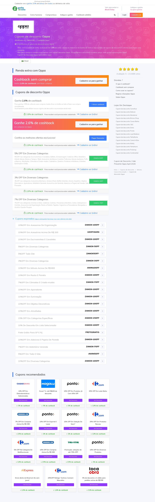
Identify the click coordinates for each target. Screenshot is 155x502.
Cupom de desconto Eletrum (125, 112)
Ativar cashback (97, 104)
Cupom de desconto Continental (127, 153)
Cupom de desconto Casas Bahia (127, 121)
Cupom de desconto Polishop (126, 150)
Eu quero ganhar (136, 9)
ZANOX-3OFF (98, 181)
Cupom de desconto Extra (125, 128)
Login (124, 15)
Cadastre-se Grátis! (87, 114)
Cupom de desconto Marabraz (126, 115)
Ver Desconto (23, 400)
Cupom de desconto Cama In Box (127, 140)
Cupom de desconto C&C (124, 124)
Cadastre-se (136, 15)
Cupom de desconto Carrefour (126, 109)
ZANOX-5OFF (98, 158)
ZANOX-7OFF (98, 203)
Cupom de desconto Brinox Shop (127, 118)
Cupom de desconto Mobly (125, 143)
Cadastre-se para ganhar (91, 81)
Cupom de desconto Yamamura (127, 146)
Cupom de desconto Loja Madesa (127, 134)
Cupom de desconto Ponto (125, 131)
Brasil (25, 61)
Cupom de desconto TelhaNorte (127, 137)
